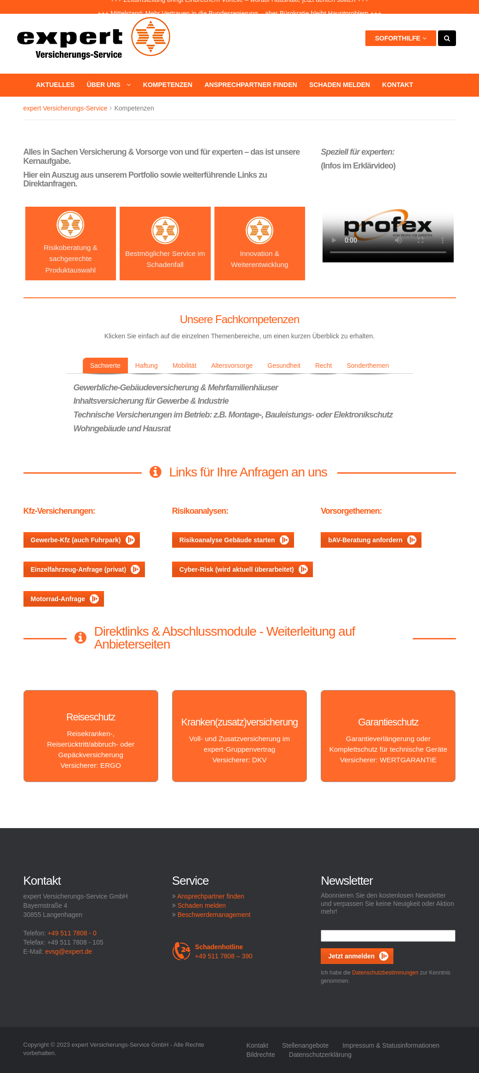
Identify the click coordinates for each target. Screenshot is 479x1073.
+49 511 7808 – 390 (212, 951)
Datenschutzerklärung (320, 1054)
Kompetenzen (167, 84)
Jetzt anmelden (351, 956)
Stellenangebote (305, 1045)
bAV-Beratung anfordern (372, 540)
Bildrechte (261, 1054)
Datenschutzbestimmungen (385, 972)
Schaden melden (339, 84)
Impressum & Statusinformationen (390, 1045)
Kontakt (397, 84)
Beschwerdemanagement (214, 914)
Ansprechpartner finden (250, 84)
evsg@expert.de (68, 951)
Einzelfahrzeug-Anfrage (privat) (85, 569)
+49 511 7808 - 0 (71, 933)
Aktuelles (55, 84)
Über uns (109, 84)
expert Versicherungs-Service (65, 108)
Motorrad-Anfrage (65, 598)
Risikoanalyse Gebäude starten (234, 540)
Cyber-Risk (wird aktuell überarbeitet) (243, 569)
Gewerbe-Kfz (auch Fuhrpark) (83, 540)
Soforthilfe (401, 38)
